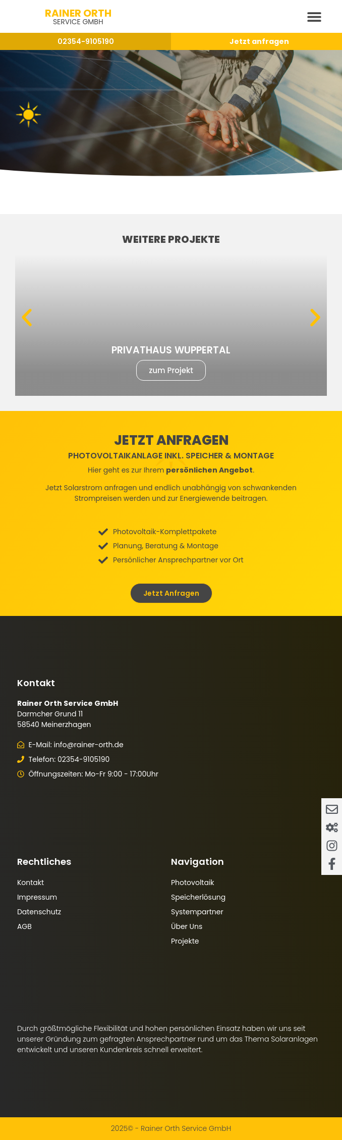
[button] (314, 16)
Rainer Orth (78, 13)
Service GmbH (78, 22)
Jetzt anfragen (259, 41)
